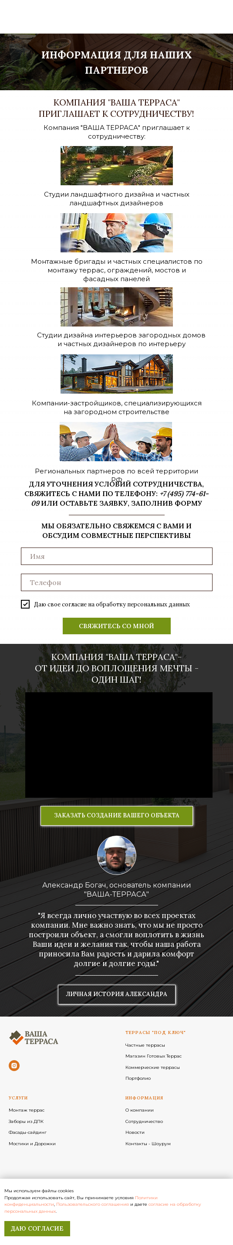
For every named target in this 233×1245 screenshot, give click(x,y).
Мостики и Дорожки (32, 1143)
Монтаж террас (26, 1110)
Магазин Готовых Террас (153, 1056)
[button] (117, 816)
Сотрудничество (144, 1121)
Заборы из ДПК (26, 1121)
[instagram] (14, 1065)
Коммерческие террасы (152, 1067)
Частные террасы (145, 1045)
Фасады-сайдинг (28, 1132)
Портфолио (138, 1078)
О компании (139, 1110)
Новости (135, 1132)
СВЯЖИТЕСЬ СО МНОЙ (116, 626)
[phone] (117, 582)
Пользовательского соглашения (92, 1204)
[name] (117, 556)
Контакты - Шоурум (148, 1143)
